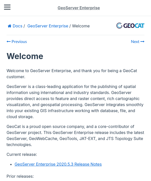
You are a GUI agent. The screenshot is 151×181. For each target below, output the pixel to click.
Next (137, 42)
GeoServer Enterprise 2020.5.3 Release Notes (58, 164)
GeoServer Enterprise (79, 7)
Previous (17, 42)
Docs (17, 25)
